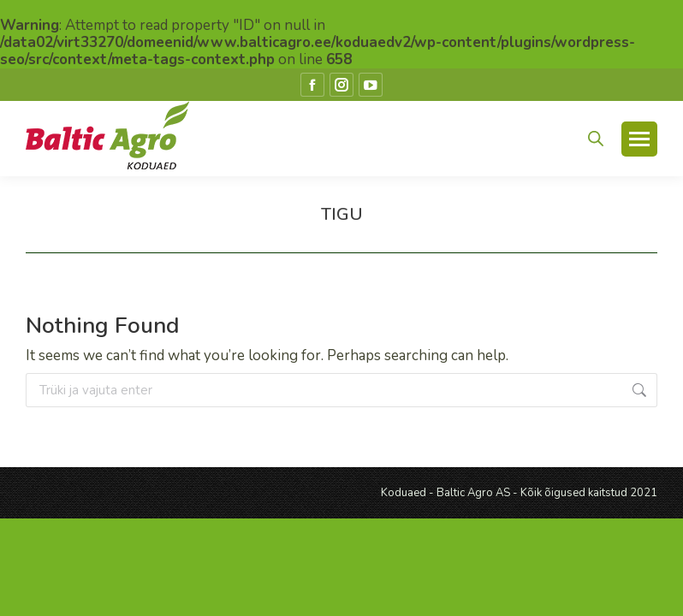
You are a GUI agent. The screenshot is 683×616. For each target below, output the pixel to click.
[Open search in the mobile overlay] (595, 138)
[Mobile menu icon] (639, 139)
